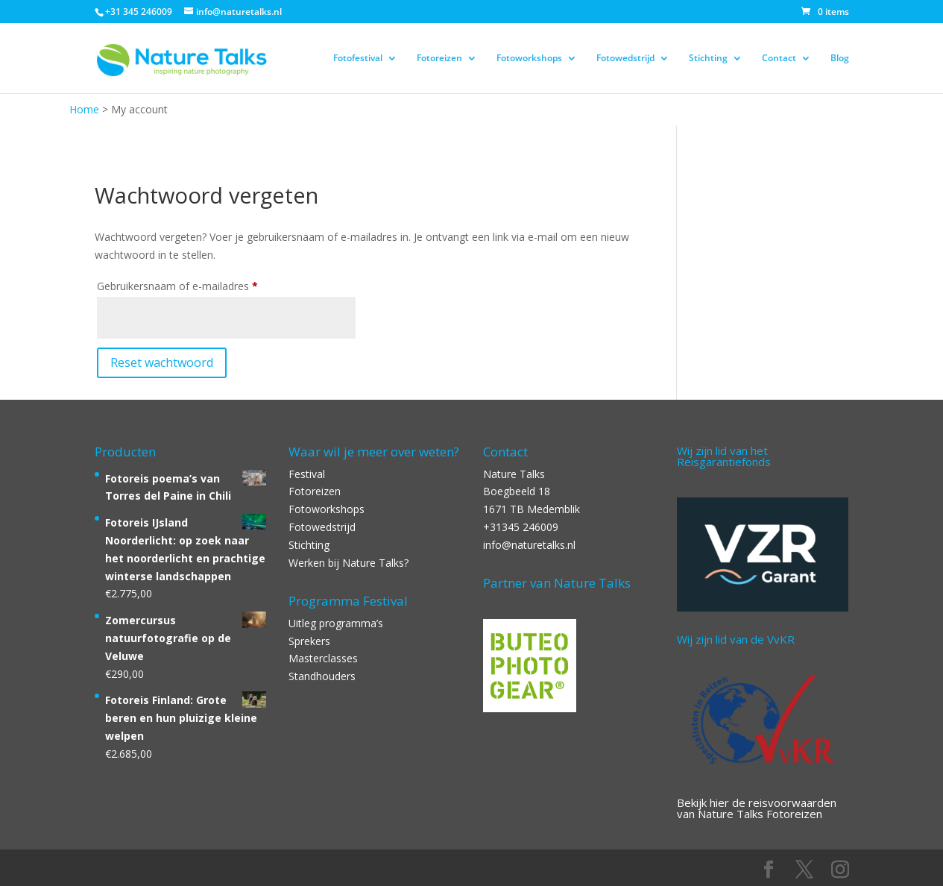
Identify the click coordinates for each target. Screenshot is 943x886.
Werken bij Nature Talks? (348, 563)
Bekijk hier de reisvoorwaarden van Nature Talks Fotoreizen (756, 808)
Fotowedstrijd (625, 58)
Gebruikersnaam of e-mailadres (197, 284)
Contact (779, 58)
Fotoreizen (439, 58)
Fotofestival (357, 58)
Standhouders (322, 676)
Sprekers (309, 641)
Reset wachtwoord (161, 362)
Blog (839, 58)
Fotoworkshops (529, 58)
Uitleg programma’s (335, 623)
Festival (306, 474)
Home (84, 109)
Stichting (708, 58)
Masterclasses (323, 658)
